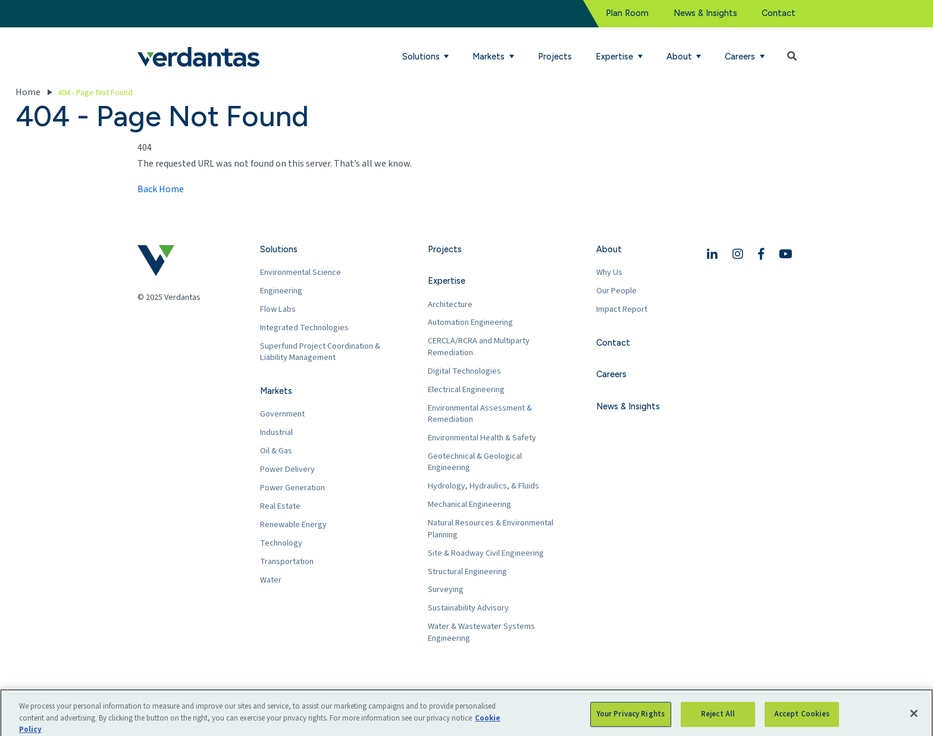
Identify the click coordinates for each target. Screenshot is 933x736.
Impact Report (621, 309)
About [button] (680, 56)
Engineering (281, 290)
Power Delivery (287, 469)
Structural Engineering (467, 571)
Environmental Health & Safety (482, 437)
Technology (281, 543)
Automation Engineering (470, 322)
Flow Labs (278, 309)
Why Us (609, 272)
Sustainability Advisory (468, 607)
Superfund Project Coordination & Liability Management (320, 352)
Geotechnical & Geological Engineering (475, 462)
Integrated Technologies (304, 327)
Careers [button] (741, 56)
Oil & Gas (276, 450)
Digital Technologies (464, 371)
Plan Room (627, 13)
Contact (779, 13)
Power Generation (292, 487)
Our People (616, 290)
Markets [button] (489, 56)
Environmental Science (300, 272)
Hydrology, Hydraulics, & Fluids (483, 485)
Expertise (446, 280)
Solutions (279, 249)
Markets (276, 391)
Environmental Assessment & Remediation (480, 413)
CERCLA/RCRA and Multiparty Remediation (479, 346)
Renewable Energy (293, 524)
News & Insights (705, 13)
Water (270, 579)
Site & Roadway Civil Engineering (486, 553)
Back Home (160, 189)
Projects (555, 56)
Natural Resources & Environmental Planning (490, 528)
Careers (611, 374)
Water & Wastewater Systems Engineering (481, 632)
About (609, 249)
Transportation (287, 561)
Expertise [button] (615, 56)
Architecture (450, 304)
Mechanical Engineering (469, 504)
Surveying (446, 589)
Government (282, 413)
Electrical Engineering (466, 389)
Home (27, 92)
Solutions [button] (422, 56)
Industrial (276, 432)
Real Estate (280, 506)
